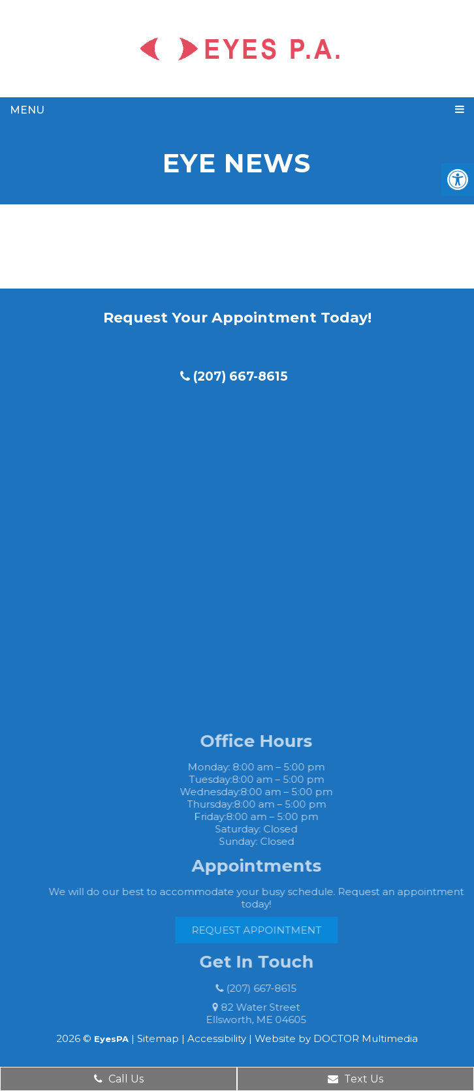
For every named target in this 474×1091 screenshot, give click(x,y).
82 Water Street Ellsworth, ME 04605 (269, 1013)
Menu (27, 110)
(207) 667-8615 (234, 376)
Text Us (355, 1079)
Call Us (119, 1079)
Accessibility (216, 1038)
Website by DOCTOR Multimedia (336, 1038)
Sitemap (158, 1038)
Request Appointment (269, 930)
